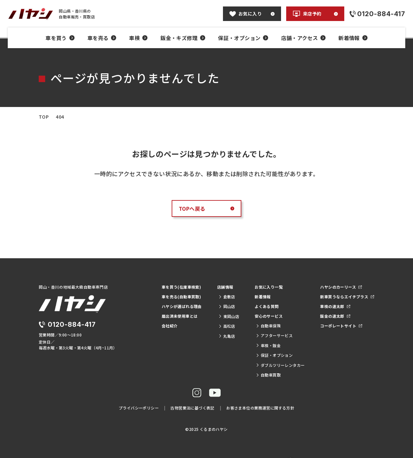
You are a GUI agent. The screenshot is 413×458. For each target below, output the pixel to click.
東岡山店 (228, 316)
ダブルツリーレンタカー (280, 365)
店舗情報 (225, 287)
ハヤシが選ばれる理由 (182, 306)
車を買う (60, 38)
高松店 (226, 326)
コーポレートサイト (341, 325)
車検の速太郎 (335, 306)
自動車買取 (268, 375)
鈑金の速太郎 (335, 316)
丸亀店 (226, 336)
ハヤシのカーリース (341, 287)
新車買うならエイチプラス (347, 296)
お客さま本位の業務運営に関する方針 (260, 407)
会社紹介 (170, 325)
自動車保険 (268, 325)
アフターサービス (274, 335)
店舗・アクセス (303, 38)
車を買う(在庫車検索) (181, 287)
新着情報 (353, 38)
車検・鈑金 (268, 345)
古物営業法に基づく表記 (192, 407)
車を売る (101, 38)
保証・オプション (243, 38)
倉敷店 (226, 296)
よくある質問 (266, 306)
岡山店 (226, 306)
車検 (138, 38)
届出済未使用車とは (180, 316)
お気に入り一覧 (269, 287)
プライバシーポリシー (139, 407)
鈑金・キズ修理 (182, 38)
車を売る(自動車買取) (181, 296)
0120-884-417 (72, 324)
